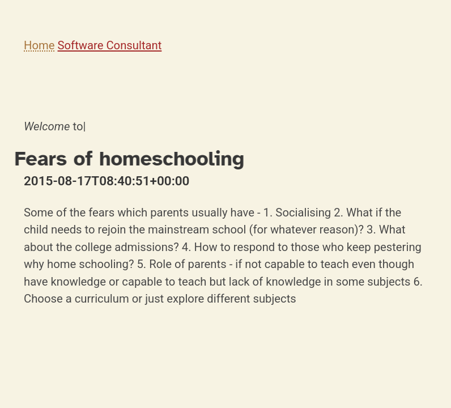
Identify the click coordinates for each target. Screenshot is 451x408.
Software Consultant (110, 45)
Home (39, 45)
